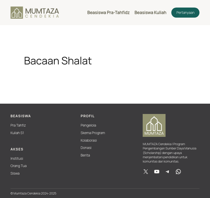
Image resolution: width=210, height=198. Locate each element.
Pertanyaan (185, 12)
